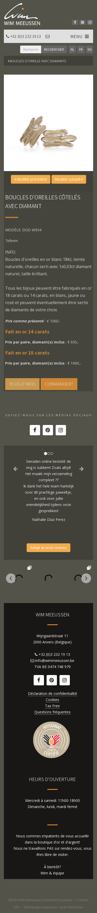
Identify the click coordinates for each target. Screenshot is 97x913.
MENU (80, 36)
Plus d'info (22, 384)
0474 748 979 (59, 666)
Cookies (52, 699)
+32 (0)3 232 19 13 (25, 36)
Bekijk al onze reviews (48, 547)
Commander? (59, 384)
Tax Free (52, 705)
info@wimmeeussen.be (54, 660)
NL (72, 49)
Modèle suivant (69, 179)
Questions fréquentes (52, 712)
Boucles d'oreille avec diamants (37, 61)
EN (90, 49)
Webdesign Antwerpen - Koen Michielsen (53, 907)
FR (81, 49)
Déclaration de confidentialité (52, 693)
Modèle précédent (30, 179)
